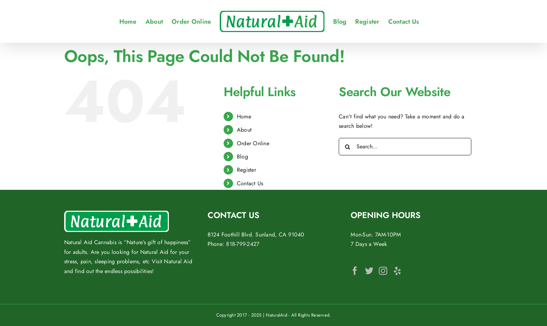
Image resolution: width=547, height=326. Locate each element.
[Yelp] (397, 270)
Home (244, 116)
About (244, 130)
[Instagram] (383, 270)
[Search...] (405, 146)
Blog (242, 157)
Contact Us (250, 183)
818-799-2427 (242, 244)
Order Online (253, 143)
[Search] (347, 146)
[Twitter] (369, 270)
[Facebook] (355, 270)
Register (246, 170)
